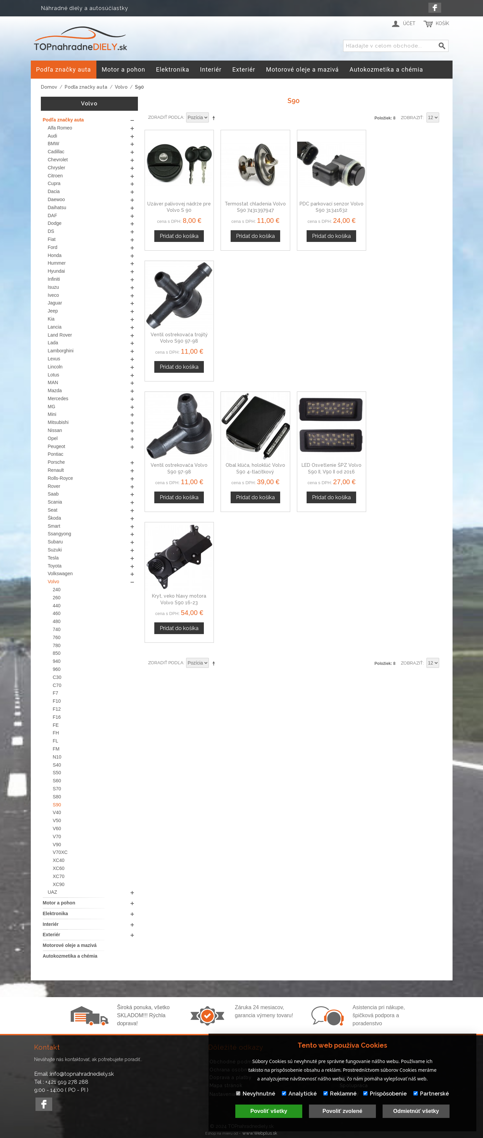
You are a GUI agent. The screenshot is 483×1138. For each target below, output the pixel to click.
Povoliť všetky (268, 1111)
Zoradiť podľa (165, 117)
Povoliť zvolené (343, 1111)
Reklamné (339, 1093)
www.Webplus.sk (259, 1133)
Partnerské (431, 1093)
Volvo (121, 87)
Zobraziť (412, 117)
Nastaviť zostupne (215, 118)
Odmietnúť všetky (416, 1111)
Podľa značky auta (86, 87)
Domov (49, 87)
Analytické (299, 1093)
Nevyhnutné (255, 1093)
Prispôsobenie (385, 1093)
